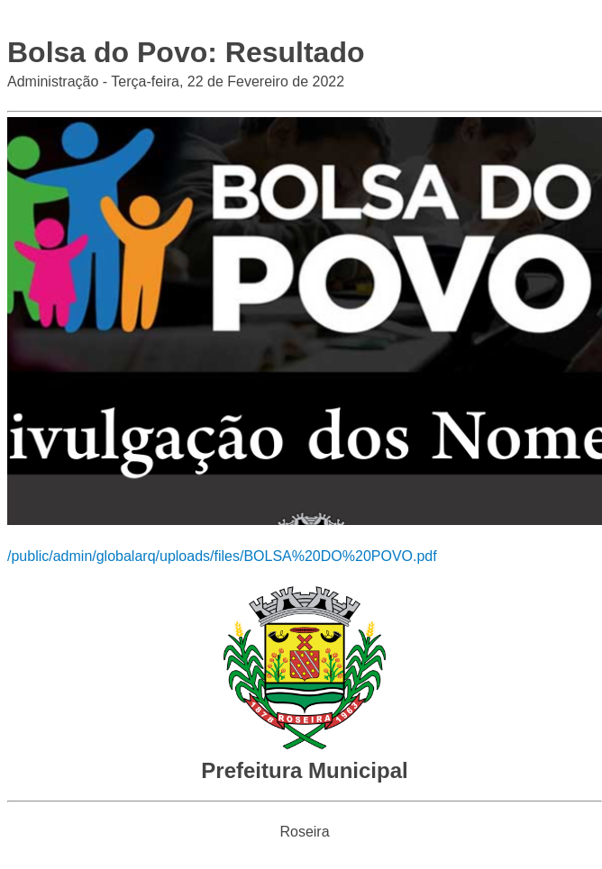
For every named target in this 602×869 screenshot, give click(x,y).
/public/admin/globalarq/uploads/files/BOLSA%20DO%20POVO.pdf (222, 556)
